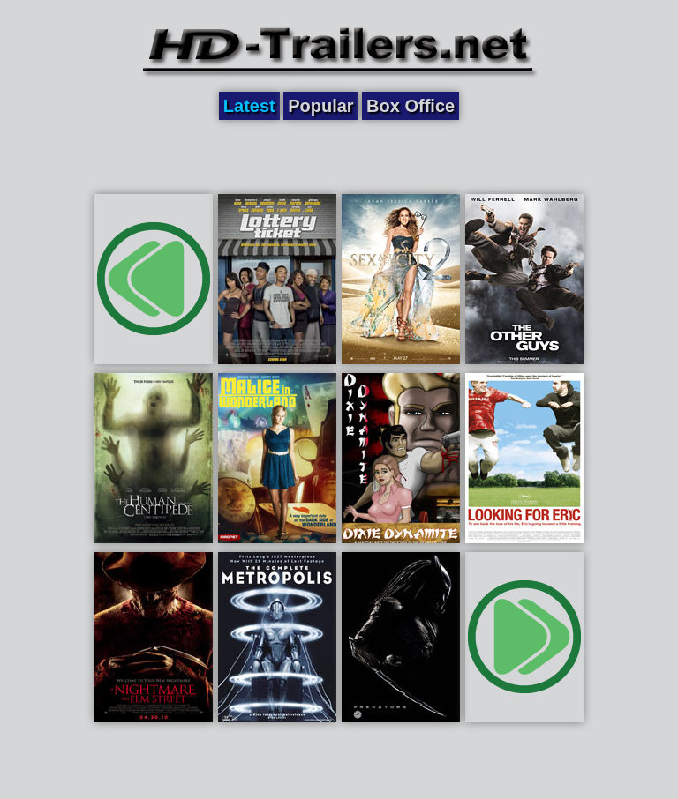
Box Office (410, 106)
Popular (320, 106)
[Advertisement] (339, 156)
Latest (249, 106)
